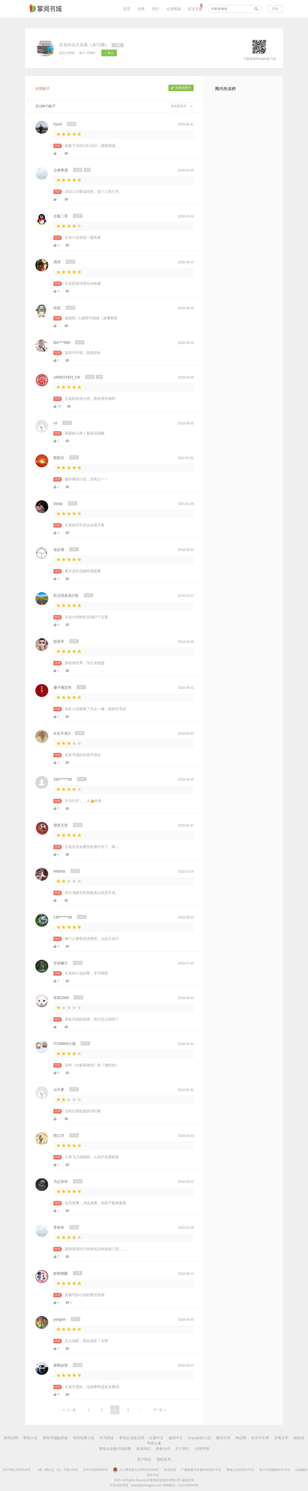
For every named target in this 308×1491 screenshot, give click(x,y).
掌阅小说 (30, 1438)
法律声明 (202, 1449)
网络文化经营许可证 (240, 1470)
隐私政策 (164, 1459)
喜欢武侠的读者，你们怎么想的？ (92, 1019)
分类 (141, 9)
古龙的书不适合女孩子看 (84, 525)
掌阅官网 (11, 1438)
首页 (126, 9)
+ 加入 (109, 53)
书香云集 (154, 1443)
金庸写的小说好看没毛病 (84, 1295)
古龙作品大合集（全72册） (84, 45)
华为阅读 (106, 1438)
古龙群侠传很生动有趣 (83, 283)
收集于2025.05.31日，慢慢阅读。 (92, 146)
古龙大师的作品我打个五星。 (88, 617)
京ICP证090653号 (95, 1470)
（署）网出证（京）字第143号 (57, 1470)
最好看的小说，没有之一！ (86, 479)
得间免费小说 (83, 1438)
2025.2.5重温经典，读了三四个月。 (93, 191)
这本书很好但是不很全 (83, 755)
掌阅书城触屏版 (55, 1438)
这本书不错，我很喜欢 (83, 353)
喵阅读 (299, 1438)
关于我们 (182, 1449)
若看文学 (281, 1438)
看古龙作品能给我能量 (83, 571)
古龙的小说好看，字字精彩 (86, 973)
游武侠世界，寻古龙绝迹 (84, 663)
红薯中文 (156, 1438)
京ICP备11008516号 (17, 1470)
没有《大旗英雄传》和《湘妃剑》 (92, 1065)
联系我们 (143, 1449)
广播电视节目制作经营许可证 (201, 1470)
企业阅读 (173, 9)
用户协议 (144, 1459)
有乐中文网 (260, 1438)
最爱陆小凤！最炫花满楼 (84, 433)
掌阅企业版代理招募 (115, 1449)
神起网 (240, 1438)
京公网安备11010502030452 (136, 1470)
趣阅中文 (175, 1438)
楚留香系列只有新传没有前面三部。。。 (97, 1249)
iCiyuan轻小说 (199, 1438)
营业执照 (170, 1470)
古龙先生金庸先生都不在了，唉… (92, 847)
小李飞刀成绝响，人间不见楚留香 (92, 1157)
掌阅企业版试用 (131, 1438)
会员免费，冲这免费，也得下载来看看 (95, 1203)
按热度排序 (181, 106)
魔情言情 (223, 1438)
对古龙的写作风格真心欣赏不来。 (92, 893)
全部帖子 (42, 88)
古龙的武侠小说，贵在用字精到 (90, 398)
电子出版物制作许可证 (274, 1470)
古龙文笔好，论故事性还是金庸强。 (94, 1387)
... (141, 1409)
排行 (155, 9)
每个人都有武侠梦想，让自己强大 (92, 939)
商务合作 (163, 1449)
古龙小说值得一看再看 (83, 237)
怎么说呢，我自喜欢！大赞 (86, 1341)
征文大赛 (195, 9)
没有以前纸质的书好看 (83, 1111)
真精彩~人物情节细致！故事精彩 (91, 318)
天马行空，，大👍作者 (83, 801)
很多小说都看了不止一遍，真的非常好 (95, 709)
